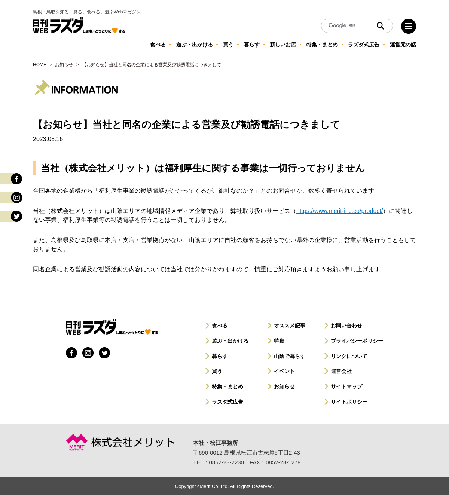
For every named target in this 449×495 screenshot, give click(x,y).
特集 (279, 341)
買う (217, 371)
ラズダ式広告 (227, 402)
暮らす (219, 356)
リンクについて (349, 356)
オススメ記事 (289, 326)
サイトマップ (346, 386)
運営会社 (341, 371)
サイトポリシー (349, 402)
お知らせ (64, 64)
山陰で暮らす (289, 356)
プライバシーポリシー (357, 341)
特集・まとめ (227, 386)
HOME (39, 64)
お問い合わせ (346, 326)
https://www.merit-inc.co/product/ (339, 211)
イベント (284, 371)
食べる (219, 326)
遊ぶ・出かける (230, 341)
